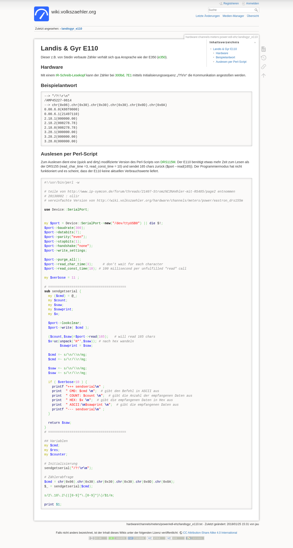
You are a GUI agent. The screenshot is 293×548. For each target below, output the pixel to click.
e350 (162, 57)
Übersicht (253, 16)
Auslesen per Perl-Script (231, 61)
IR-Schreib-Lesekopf (71, 75)
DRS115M (167, 162)
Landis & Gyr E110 (225, 49)
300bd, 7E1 (123, 75)
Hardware (222, 53)
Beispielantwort (225, 57)
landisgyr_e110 (72, 28)
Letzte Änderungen (208, 16)
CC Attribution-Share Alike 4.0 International (210, 532)
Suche (257, 10)
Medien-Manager (233, 16)
